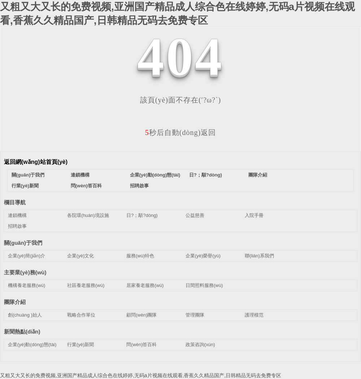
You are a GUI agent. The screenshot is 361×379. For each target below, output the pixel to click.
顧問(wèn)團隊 (141, 315)
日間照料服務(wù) (204, 285)
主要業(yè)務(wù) (25, 272)
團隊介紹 (257, 175)
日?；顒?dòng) (205, 175)
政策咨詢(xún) (200, 344)
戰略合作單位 (81, 315)
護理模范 (254, 315)
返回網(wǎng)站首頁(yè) (36, 162)
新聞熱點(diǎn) (22, 331)
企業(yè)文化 (80, 255)
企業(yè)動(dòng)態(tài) (155, 175)
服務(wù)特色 (140, 255)
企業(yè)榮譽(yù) (203, 255)
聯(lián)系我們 (259, 255)
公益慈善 (195, 215)
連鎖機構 (80, 175)
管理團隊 (195, 315)
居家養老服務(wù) (145, 285)
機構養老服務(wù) (26, 285)
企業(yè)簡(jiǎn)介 (26, 255)
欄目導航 (15, 202)
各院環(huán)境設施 (88, 215)
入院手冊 (254, 215)
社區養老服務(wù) (85, 285)
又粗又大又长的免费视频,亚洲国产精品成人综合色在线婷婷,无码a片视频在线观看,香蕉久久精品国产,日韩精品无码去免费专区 (140, 375)
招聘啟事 (139, 185)
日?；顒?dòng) (142, 215)
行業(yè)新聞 (25, 185)
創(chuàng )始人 (25, 315)
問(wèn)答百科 (86, 185)
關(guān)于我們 (28, 175)
